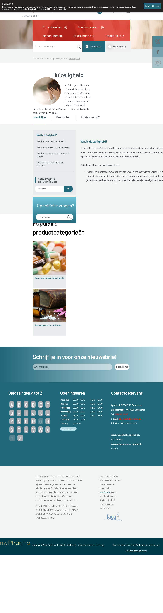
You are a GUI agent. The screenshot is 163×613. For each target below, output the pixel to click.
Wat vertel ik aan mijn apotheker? (53, 147)
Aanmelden (139, 10)
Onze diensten (52, 27)
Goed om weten (87, 27)
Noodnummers (53, 35)
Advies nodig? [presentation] (90, 117)
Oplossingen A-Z (83, 35)
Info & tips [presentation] (39, 117)
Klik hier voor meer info (56, 9)
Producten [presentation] (63, 117)
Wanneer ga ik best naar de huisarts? (50, 164)
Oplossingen (119, 46)
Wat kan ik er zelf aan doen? (51, 141)
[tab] (42, 119)
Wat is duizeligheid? (47, 135)
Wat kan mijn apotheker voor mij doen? (53, 155)
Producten (96, 46)
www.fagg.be (105, 572)
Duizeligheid (74, 58)
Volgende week (68, 508)
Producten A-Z (114, 35)
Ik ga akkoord (152, 6)
